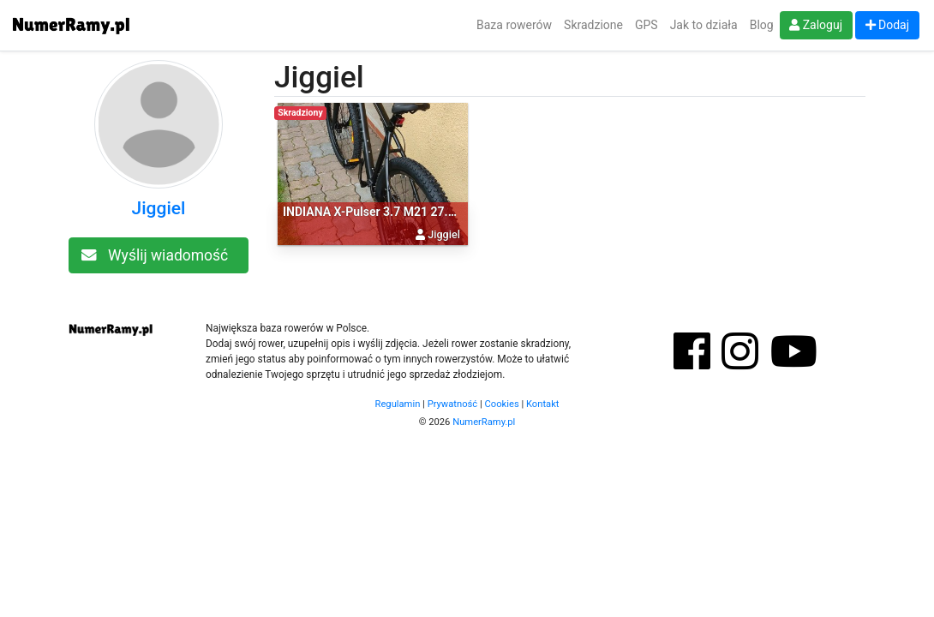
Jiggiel (159, 208)
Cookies (502, 404)
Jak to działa (704, 25)
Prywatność (453, 404)
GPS (646, 25)
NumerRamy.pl (483, 422)
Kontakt (543, 404)
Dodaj (887, 25)
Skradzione (593, 25)
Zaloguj (815, 25)
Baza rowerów (514, 25)
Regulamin (398, 404)
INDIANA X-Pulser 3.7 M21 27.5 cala (381, 212)
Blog (762, 25)
